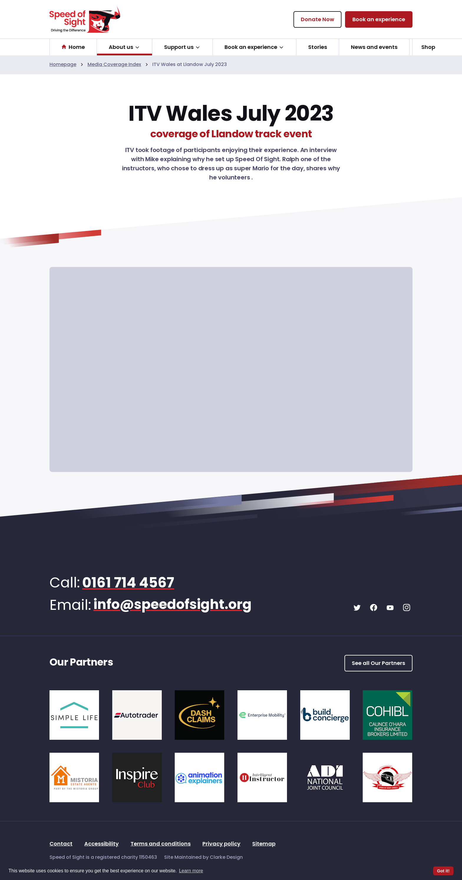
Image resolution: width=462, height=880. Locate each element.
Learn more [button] (191, 870)
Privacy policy (221, 844)
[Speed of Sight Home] (85, 19)
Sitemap (263, 844)
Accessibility (101, 844)
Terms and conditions (161, 844)
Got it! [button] (443, 871)
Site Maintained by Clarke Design (203, 857)
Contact (61, 844)
